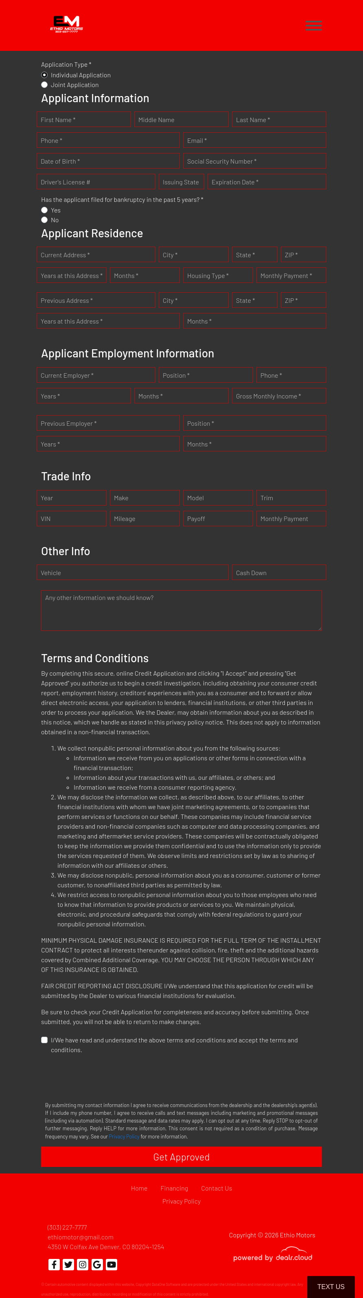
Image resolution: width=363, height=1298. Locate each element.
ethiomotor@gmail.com (81, 1237)
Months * (126, 275)
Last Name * (253, 119)
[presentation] (103, 1077)
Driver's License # (65, 182)
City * (170, 254)
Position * (176, 375)
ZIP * (291, 254)
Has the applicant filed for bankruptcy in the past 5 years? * (122, 199)
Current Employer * (67, 375)
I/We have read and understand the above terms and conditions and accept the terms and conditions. (174, 1044)
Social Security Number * (222, 161)
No (55, 219)
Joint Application (75, 84)
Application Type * (66, 64)
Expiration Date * (235, 182)
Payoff (196, 518)
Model (195, 497)
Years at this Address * (72, 275)
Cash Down (251, 572)
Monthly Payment (284, 518)
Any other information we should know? (99, 597)
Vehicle (51, 572)
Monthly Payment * (286, 275)
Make (121, 497)
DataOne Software (166, 1284)
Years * (50, 396)
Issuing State (181, 182)
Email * (197, 140)
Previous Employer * (69, 423)
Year (47, 497)
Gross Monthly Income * (268, 396)
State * (245, 254)
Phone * (51, 140)
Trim (266, 497)
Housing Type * (208, 275)
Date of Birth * (60, 161)
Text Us (331, 1286)
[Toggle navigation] (314, 25)
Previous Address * (67, 300)
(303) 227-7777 (67, 1227)
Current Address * (65, 254)
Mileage (125, 518)
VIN (45, 518)
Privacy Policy (124, 1136)
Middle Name (156, 119)
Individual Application (81, 75)
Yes (56, 210)
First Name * (58, 119)
